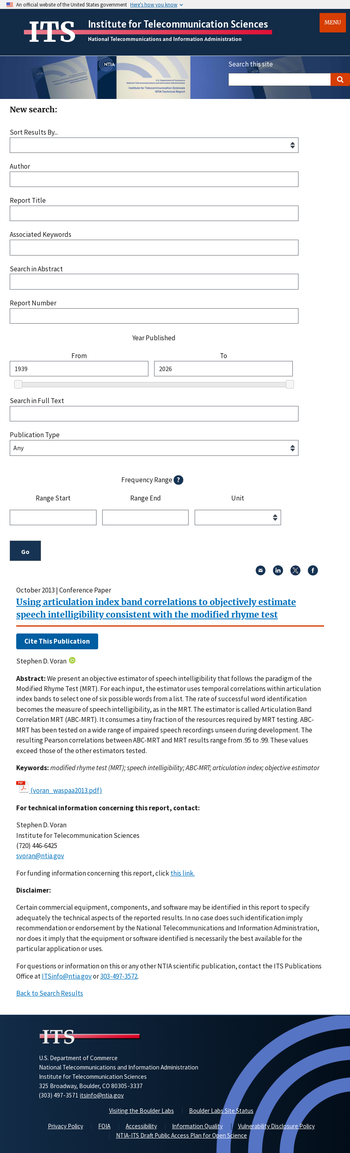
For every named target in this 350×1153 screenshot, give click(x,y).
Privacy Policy (65, 1126)
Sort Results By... (34, 132)
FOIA (104, 1126)
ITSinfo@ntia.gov (67, 976)
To (223, 356)
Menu (332, 22)
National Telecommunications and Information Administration (165, 39)
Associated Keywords (40, 234)
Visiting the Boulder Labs (141, 1110)
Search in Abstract (36, 269)
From (79, 356)
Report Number (33, 303)
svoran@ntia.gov (40, 855)
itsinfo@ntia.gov (102, 1095)
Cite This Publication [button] (57, 641)
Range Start (53, 498)
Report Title (28, 200)
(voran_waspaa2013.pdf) (66, 790)
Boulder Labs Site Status (221, 1110)
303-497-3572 (118, 976)
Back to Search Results (49, 993)
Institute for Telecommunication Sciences (178, 23)
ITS (52, 32)
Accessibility (141, 1126)
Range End (145, 498)
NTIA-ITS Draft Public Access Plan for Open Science (181, 1135)
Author (20, 166)
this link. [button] (182, 873)
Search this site (250, 64)
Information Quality (197, 1126)
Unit (237, 498)
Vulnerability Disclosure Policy (276, 1126)
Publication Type (35, 435)
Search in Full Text (37, 401)
